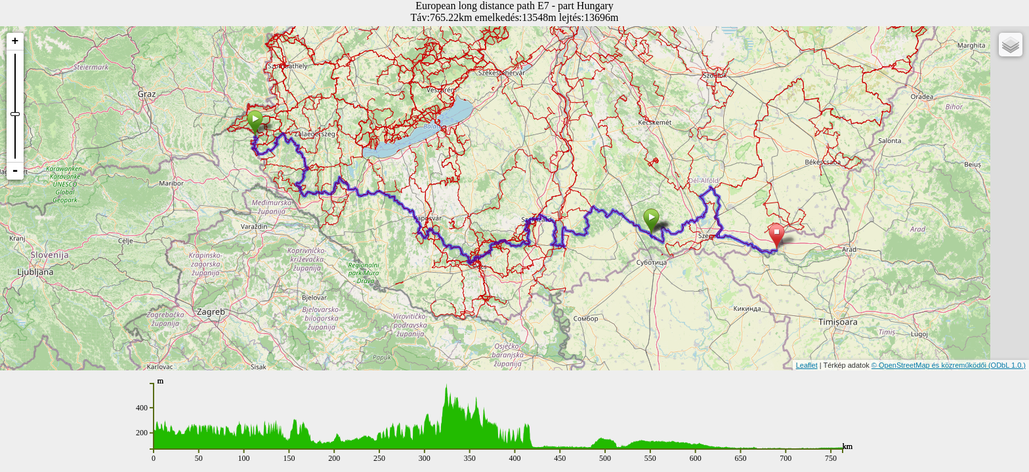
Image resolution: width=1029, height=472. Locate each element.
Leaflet (807, 365)
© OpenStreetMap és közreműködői (930, 365)
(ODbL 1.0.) (1007, 365)
